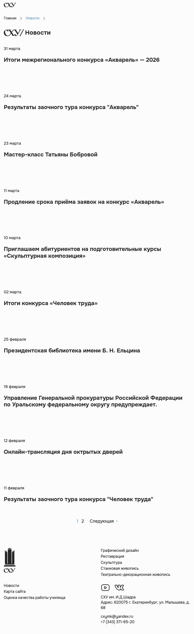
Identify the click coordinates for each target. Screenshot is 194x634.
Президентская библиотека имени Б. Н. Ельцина (72, 350)
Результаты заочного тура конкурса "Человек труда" (78, 499)
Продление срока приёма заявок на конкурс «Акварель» (84, 201)
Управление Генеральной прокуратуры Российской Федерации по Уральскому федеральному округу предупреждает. (93, 401)
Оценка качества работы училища (34, 597)
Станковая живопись (120, 568)
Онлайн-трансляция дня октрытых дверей (63, 451)
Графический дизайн (120, 550)
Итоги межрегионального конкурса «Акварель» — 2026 (82, 59)
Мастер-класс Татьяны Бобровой (50, 154)
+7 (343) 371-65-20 (118, 621)
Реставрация (112, 556)
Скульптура (111, 562)
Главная (10, 18)
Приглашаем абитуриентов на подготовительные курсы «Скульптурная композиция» (82, 252)
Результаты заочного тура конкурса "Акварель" (71, 107)
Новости (11, 585)
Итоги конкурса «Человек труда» (50, 303)
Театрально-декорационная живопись (135, 574)
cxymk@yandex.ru (117, 616)
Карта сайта (15, 591)
